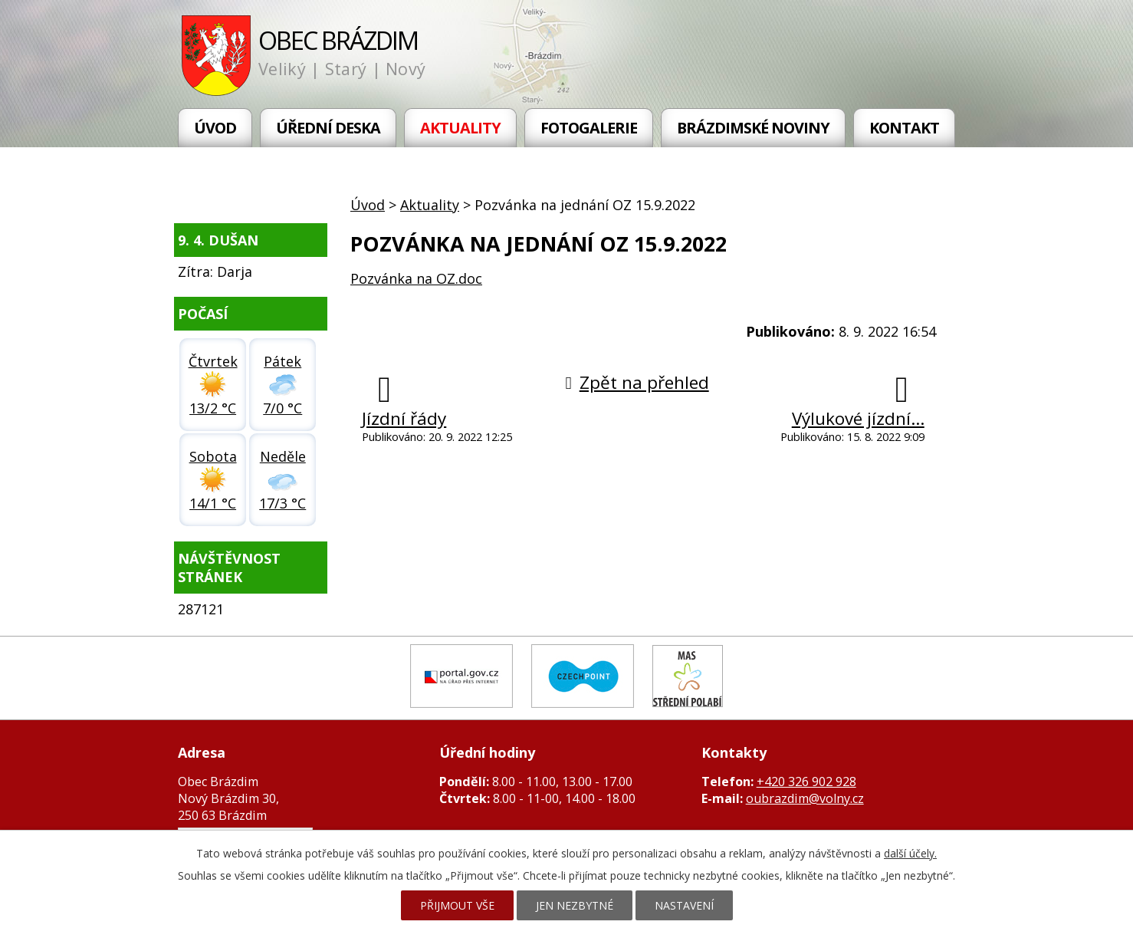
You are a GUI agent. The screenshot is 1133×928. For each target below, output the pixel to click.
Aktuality (460, 127)
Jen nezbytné (574, 905)
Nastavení (684, 905)
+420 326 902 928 (806, 781)
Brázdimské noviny (753, 127)
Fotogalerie (588, 127)
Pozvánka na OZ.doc (416, 278)
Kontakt (904, 127)
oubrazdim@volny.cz (805, 798)
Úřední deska (328, 127)
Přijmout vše (457, 905)
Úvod (215, 127)
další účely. (910, 853)
